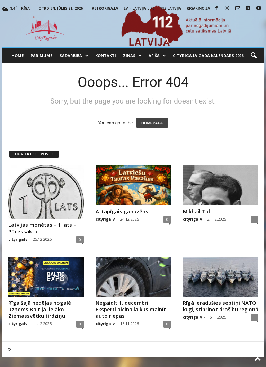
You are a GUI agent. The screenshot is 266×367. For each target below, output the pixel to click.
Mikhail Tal (196, 211)
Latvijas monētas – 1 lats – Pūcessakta (42, 228)
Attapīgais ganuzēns (122, 211)
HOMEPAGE (152, 123)
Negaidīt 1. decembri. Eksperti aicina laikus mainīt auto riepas (131, 309)
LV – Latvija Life (139, 8)
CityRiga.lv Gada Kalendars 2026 (208, 55)
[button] (253, 55)
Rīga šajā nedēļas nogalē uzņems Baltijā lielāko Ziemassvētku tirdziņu (39, 309)
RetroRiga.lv (105, 8)
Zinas (132, 55)
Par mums (41, 55)
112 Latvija (170, 8)
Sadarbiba (74, 55)
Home (17, 55)
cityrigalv (17, 239)
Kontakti (105, 55)
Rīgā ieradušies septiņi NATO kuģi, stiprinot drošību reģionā (220, 306)
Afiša (157, 55)
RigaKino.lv (198, 8)
